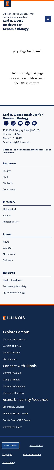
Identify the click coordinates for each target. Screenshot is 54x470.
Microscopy (9, 254)
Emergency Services (13, 407)
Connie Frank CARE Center (17, 420)
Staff (5, 177)
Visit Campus (10, 359)
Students (8, 183)
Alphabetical (9, 209)
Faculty (7, 171)
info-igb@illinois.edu (20, 142)
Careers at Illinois (12, 346)
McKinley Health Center (15, 413)
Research (9, 273)
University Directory (13, 393)
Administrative (11, 222)
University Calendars (14, 386)
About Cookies (10, 445)
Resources (9, 163)
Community (9, 189)
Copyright (7, 454)
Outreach (8, 260)
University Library (12, 427)
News (6, 242)
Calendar (7, 248)
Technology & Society (14, 286)
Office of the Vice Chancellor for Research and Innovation (18, 15)
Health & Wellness (12, 280)
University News (11, 352)
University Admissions (14, 339)
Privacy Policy (36, 445)
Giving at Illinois (11, 379)
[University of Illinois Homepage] (14, 318)
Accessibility (8, 462)
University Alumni (12, 373)
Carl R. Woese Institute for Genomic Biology (16, 24)
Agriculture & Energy (14, 292)
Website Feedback (32, 454)
